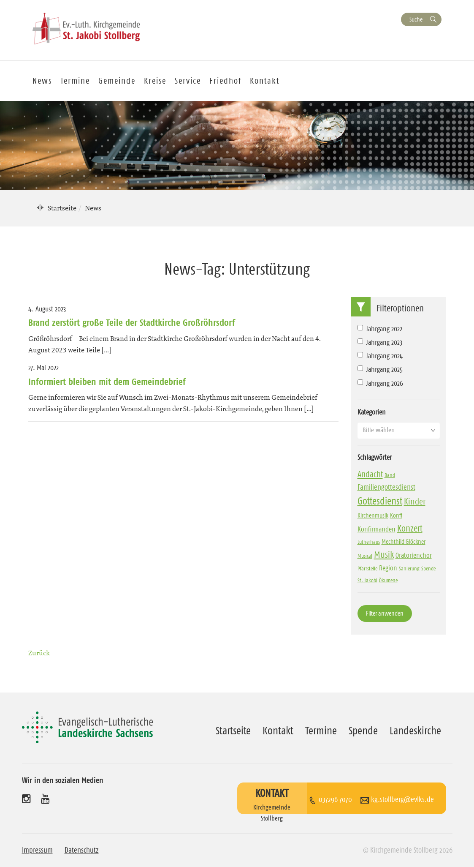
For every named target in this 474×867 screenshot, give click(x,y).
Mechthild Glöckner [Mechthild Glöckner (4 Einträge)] (403, 541)
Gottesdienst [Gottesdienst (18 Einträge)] (380, 501)
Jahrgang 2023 (380, 342)
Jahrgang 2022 (380, 328)
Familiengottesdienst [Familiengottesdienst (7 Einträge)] (386, 487)
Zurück (39, 652)
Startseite (62, 208)
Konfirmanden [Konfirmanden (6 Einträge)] (376, 529)
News (42, 81)
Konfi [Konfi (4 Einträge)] (396, 515)
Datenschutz (82, 850)
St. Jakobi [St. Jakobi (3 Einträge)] (367, 580)
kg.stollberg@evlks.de (402, 799)
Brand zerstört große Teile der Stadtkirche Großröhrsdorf (131, 322)
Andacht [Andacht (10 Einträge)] (370, 474)
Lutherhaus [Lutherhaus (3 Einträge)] (369, 541)
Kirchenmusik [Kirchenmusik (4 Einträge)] (373, 515)
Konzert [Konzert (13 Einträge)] (410, 528)
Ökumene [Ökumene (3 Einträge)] (388, 580)
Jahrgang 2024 (380, 355)
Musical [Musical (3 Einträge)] (365, 555)
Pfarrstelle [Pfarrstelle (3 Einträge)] (367, 568)
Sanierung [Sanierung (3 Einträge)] (409, 568)
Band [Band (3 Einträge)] (390, 475)
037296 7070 (335, 799)
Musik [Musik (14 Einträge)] (384, 554)
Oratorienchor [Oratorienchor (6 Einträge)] (413, 555)
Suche (416, 19)
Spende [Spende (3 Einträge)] (428, 568)
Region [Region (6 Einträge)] (388, 568)
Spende (363, 730)
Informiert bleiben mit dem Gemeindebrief (107, 381)
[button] (399, 430)
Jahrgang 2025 (380, 369)
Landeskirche (415, 730)
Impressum (37, 850)
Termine (75, 81)
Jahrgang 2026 (380, 383)
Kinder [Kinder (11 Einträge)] (414, 501)
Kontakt (264, 81)
